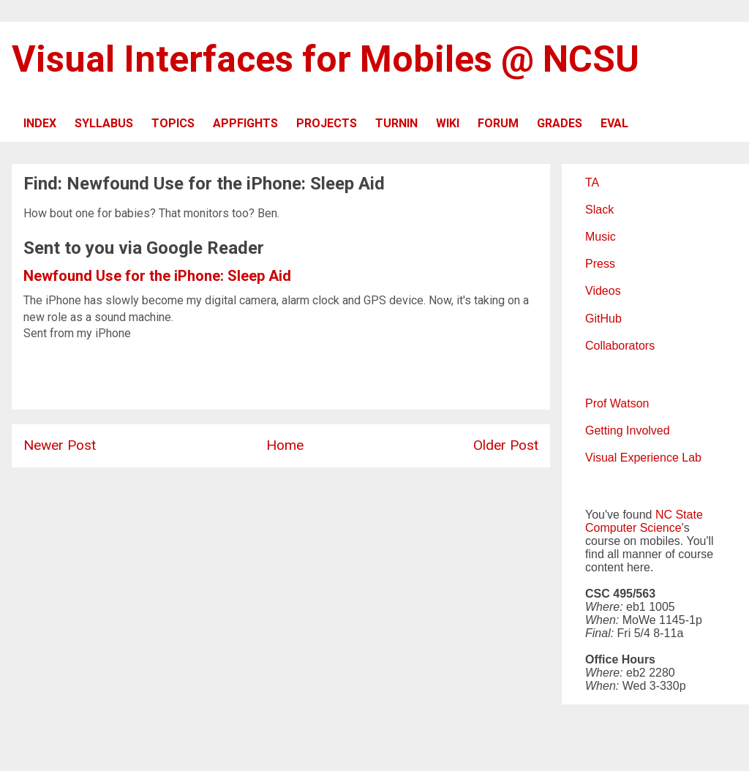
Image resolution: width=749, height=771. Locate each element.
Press (600, 263)
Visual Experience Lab (643, 457)
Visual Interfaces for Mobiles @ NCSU (325, 59)
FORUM (498, 123)
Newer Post (59, 445)
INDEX (39, 123)
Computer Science (633, 528)
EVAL (614, 123)
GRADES (559, 123)
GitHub (603, 318)
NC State (679, 514)
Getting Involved (627, 430)
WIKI (447, 123)
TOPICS (173, 123)
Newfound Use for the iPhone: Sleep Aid (157, 276)
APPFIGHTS (245, 123)
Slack (599, 209)
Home (285, 445)
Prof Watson (617, 403)
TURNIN (396, 123)
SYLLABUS (104, 123)
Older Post (505, 445)
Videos (603, 291)
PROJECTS (326, 123)
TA (592, 182)
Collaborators (620, 345)
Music (600, 236)
